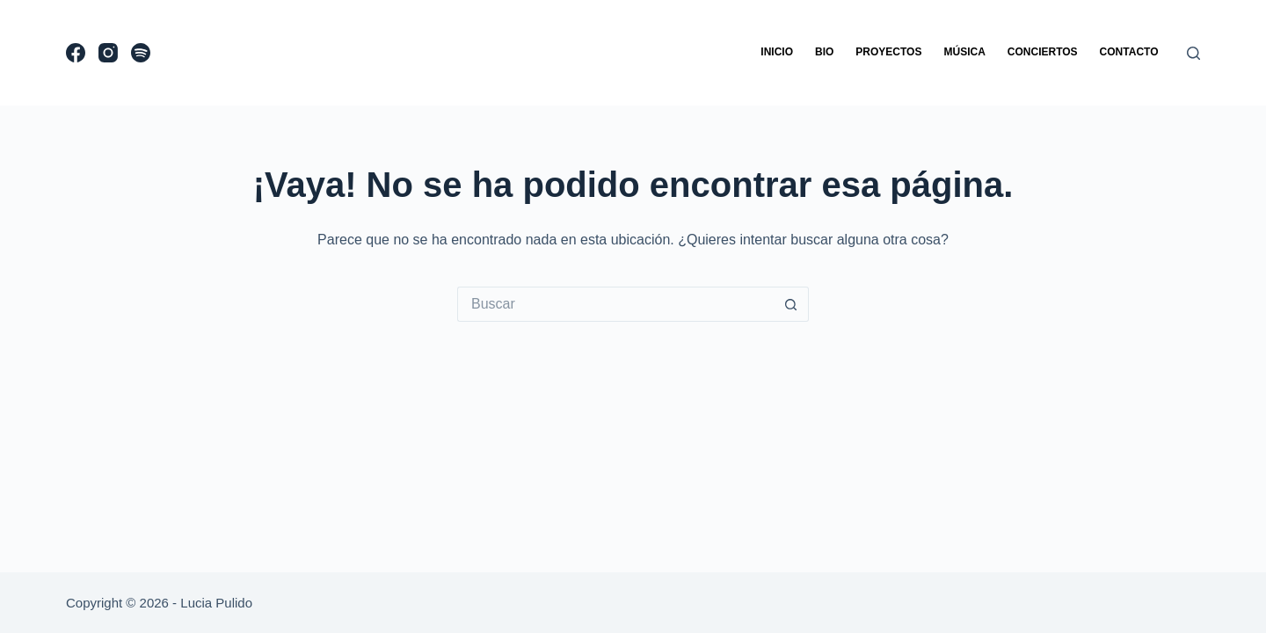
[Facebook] (75, 52)
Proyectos (888, 52)
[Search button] (791, 304)
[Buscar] (1193, 53)
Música (964, 52)
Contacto (1129, 52)
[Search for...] (615, 304)
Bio (824, 52)
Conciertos (1043, 52)
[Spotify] (140, 52)
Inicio (776, 52)
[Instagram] (108, 52)
